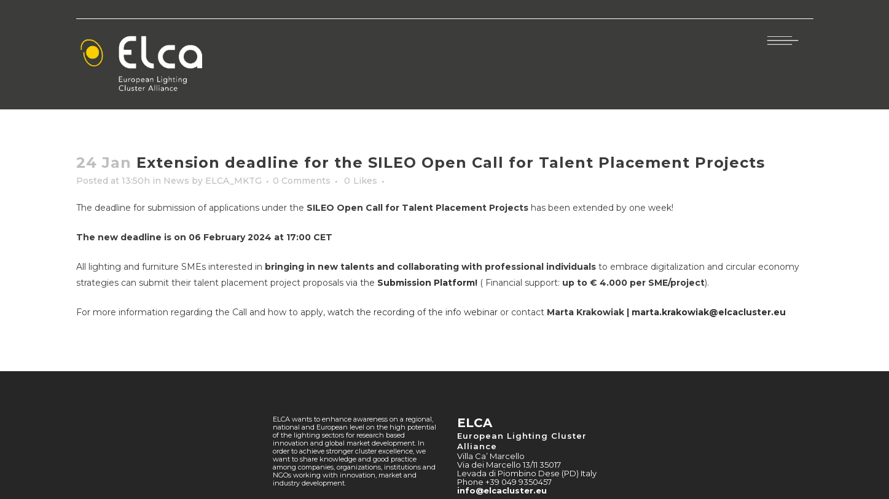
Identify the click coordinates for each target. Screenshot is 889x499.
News (176, 180)
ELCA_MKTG (233, 180)
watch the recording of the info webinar (412, 312)
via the (411, 282)
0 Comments (302, 180)
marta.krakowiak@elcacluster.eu (709, 312)
